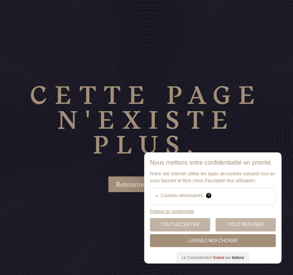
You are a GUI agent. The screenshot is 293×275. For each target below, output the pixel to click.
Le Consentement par (213, 258)
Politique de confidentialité (172, 211)
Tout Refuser (245, 224)
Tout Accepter (180, 224)
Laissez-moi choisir (212, 240)
